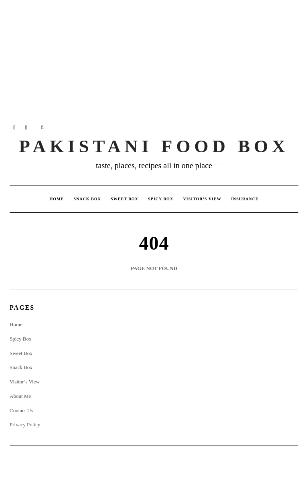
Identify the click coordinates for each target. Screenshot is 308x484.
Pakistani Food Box (154, 146)
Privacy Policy (25, 424)
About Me (20, 396)
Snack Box (87, 199)
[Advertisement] (154, 56)
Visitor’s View (202, 199)
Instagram (15, 127)
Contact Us (21, 410)
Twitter (27, 127)
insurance (244, 199)
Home (56, 199)
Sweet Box (124, 199)
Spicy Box (160, 199)
